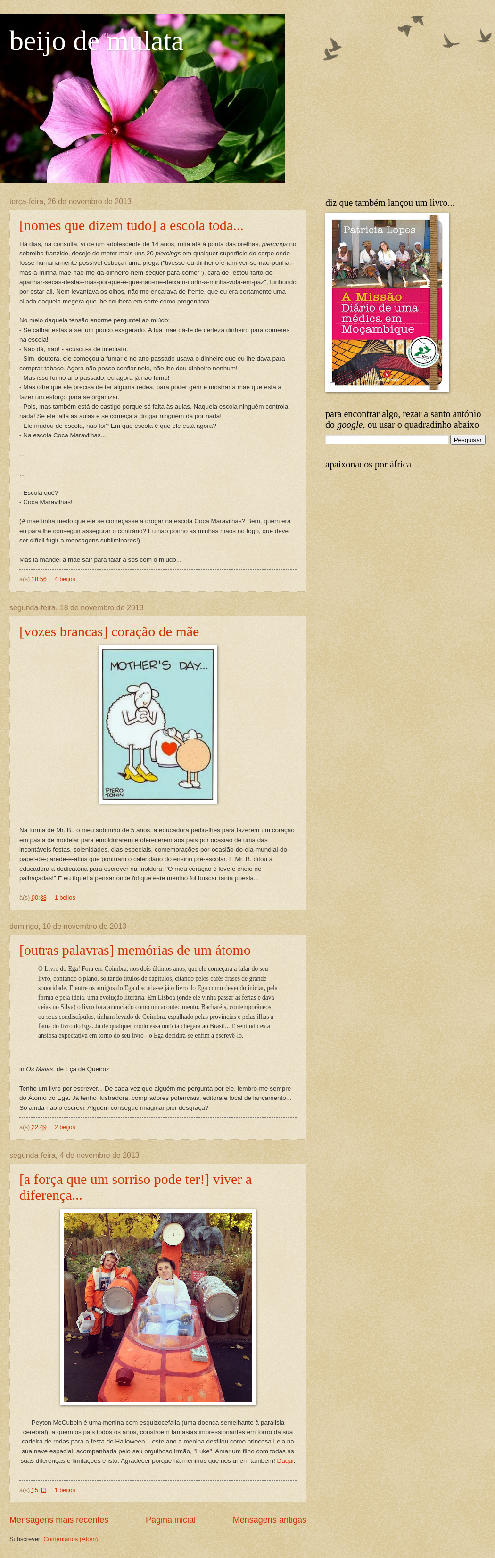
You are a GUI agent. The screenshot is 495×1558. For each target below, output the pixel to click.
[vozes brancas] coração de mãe (109, 631)
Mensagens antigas (269, 1520)
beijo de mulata (96, 40)
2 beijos (64, 1127)
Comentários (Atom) (70, 1538)
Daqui (285, 1460)
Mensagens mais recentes (58, 1520)
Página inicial (171, 1520)
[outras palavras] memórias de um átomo (135, 950)
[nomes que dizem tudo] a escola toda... (131, 225)
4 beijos (64, 578)
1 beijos (64, 897)
